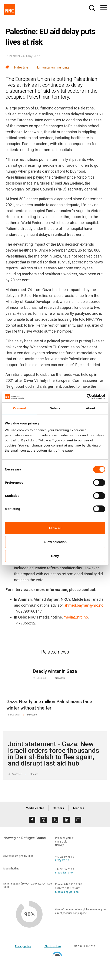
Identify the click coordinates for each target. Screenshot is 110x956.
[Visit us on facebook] (32, 820)
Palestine (21, 67)
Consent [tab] (19, 408)
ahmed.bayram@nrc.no (83, 605)
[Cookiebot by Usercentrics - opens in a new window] (86, 396)
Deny (55, 556)
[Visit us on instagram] (43, 820)
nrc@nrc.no (62, 860)
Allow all (55, 528)
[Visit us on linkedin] (66, 820)
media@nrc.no (75, 617)
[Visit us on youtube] (78, 820)
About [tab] (90, 408)
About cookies (52, 946)
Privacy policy (23, 946)
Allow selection (55, 542)
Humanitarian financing (52, 67)
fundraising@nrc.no (67, 891)
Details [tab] (55, 408)
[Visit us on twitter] (55, 820)
